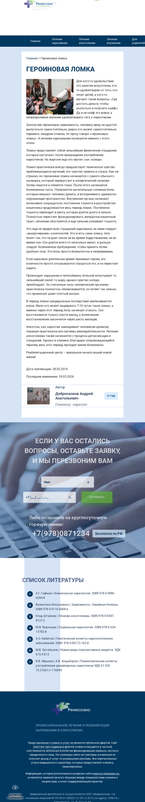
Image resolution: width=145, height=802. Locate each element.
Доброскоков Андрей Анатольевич (74, 395)
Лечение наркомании (59, 41)
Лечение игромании (113, 41)
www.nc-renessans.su (106, 773)
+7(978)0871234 (69, 533)
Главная (35, 41)
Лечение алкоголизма (87, 41)
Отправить (88, 497)
